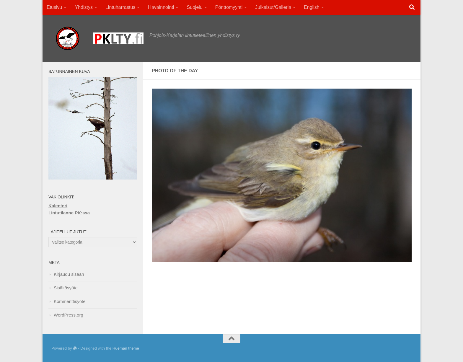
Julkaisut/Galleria (273, 7)
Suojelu (194, 7)
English (311, 7)
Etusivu (54, 7)
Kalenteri (57, 205)
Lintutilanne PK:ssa (69, 212)
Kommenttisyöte (70, 301)
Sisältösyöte (66, 287)
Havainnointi (161, 7)
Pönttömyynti (228, 7)
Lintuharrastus (120, 7)
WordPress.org (68, 314)
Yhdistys (83, 7)
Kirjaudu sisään (69, 274)
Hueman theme (126, 348)
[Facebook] (397, 348)
